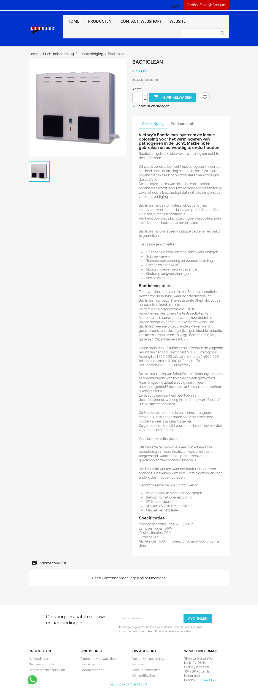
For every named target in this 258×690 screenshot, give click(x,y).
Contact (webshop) (140, 21)
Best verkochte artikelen (47, 670)
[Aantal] (137, 97)
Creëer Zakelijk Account (206, 4)
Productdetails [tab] (183, 124)
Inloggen (138, 664)
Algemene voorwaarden (98, 659)
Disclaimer (88, 664)
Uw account (144, 651)
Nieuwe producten (42, 664)
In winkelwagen (173, 97)
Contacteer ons (92, 670)
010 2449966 (206, 680)
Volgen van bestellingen (150, 659)
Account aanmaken (146, 670)
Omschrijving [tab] (153, 124)
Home (73, 21)
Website (178, 21)
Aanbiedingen (39, 659)
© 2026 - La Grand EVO (129, 684)
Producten (100, 21)
